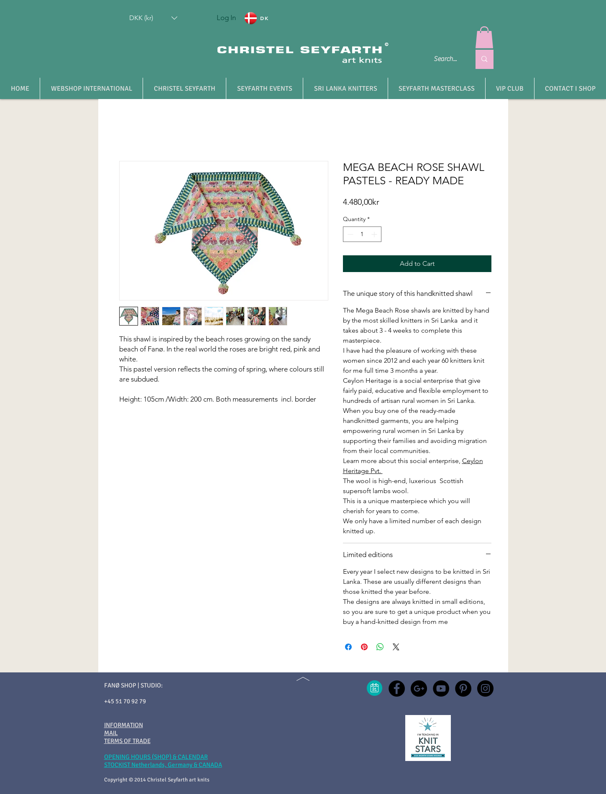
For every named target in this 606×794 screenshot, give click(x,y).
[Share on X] (396, 647)
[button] (153, 18)
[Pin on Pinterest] (364, 647)
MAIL (111, 733)
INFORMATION (123, 725)
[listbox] (153, 18)
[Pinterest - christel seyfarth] (463, 688)
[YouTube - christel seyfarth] (441, 688)
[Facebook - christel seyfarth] (397, 688)
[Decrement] (349, 234)
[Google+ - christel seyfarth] (419, 688)
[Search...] (446, 59)
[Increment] (375, 234)
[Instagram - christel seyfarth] (485, 688)
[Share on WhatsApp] (380, 647)
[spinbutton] (362, 234)
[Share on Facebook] (348, 647)
